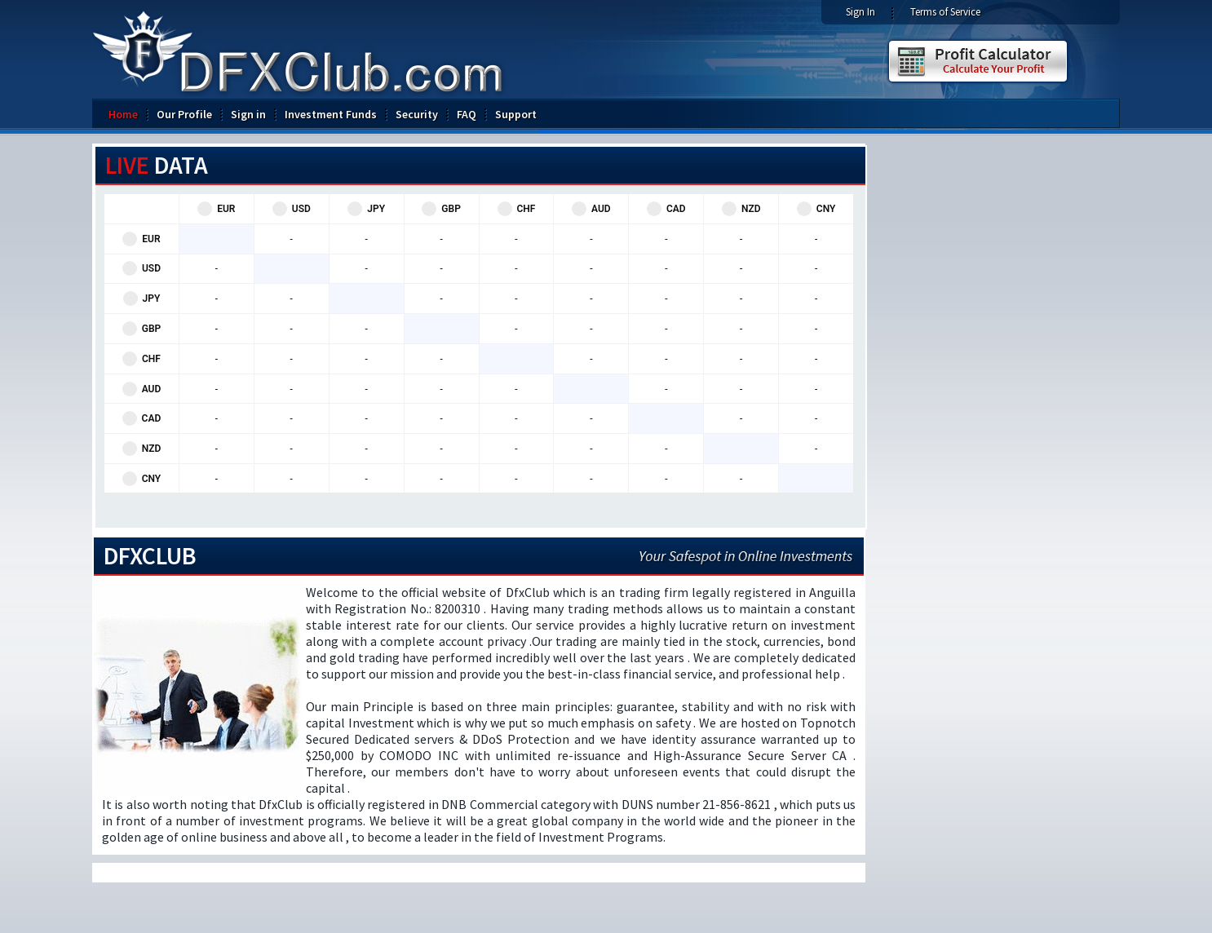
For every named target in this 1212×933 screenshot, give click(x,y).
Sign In (860, 12)
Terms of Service (945, 12)
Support (516, 114)
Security (417, 114)
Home (123, 114)
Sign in (248, 114)
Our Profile (184, 114)
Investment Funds (331, 114)
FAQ (466, 114)
